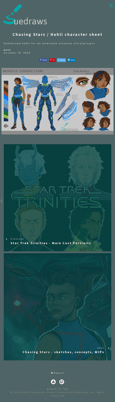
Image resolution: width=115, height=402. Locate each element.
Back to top (57, 388)
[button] (57, 373)
